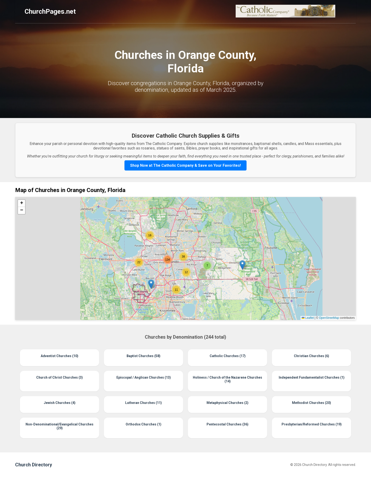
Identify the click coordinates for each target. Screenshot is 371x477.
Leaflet (308, 317)
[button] (242, 265)
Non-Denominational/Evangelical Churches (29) (59, 426)
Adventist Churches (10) (59, 356)
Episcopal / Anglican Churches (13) (143, 377)
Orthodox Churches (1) (143, 424)
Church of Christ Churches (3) (59, 377)
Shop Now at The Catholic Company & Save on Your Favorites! (185, 165)
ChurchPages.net (50, 11)
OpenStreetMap (329, 317)
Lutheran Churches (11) (143, 403)
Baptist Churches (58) (143, 356)
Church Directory (33, 465)
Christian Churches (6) (311, 356)
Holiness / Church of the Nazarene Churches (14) (227, 379)
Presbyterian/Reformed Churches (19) (312, 424)
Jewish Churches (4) (59, 403)
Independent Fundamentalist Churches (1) (311, 377)
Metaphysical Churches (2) (227, 403)
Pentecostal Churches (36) (227, 424)
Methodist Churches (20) (311, 403)
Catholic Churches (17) (228, 356)
